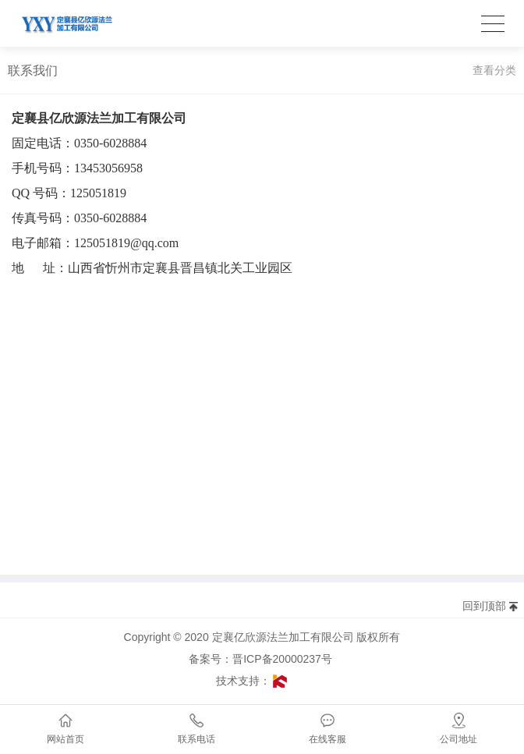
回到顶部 (484, 606)
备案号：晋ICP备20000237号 (265, 659)
